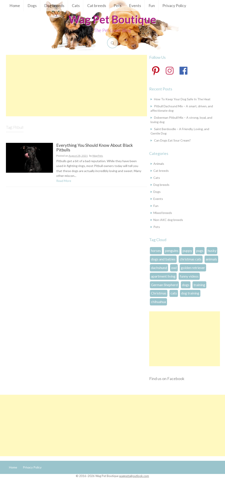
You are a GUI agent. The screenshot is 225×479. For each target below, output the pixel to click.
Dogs (32, 5)
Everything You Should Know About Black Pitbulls (94, 147)
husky (212, 250)
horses (156, 250)
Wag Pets (97, 155)
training (199, 285)
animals (211, 259)
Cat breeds (96, 5)
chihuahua (158, 302)
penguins (171, 250)
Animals (158, 163)
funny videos (189, 276)
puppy (187, 250)
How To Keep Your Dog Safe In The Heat (182, 99)
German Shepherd (164, 285)
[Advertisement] (76, 85)
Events (135, 5)
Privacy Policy (174, 5)
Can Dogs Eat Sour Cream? (172, 140)
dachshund (159, 268)
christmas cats (190, 259)
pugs (199, 250)
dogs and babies (163, 259)
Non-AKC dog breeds (168, 220)
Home (14, 5)
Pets (118, 5)
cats (174, 293)
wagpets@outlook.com (134, 476)
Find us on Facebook (166, 378)
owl (174, 268)
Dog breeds (54, 5)
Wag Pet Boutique (112, 19)
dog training (190, 293)
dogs (185, 285)
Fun (152, 5)
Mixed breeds (162, 213)
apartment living (163, 276)
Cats (76, 5)
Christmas (158, 293)
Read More (63, 181)
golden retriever (193, 268)
